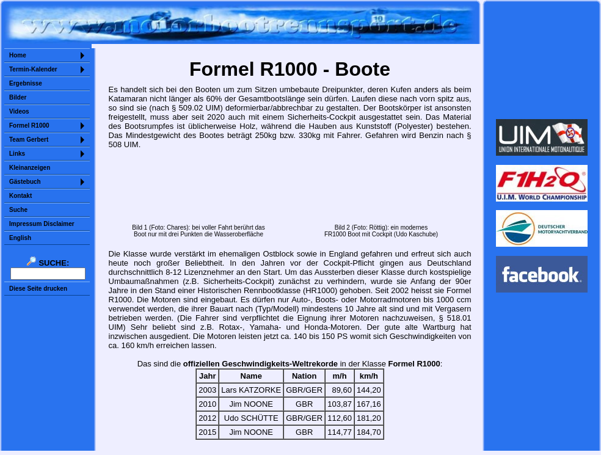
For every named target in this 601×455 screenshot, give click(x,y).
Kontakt (20, 195)
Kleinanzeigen (29, 167)
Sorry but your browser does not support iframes (542, 60)
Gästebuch (25, 181)
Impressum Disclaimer (42, 223)
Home (17, 55)
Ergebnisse (25, 83)
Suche (18, 209)
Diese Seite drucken (38, 288)
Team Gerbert (28, 139)
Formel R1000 (29, 125)
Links (17, 153)
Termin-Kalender (33, 69)
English (20, 238)
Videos (19, 111)
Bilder (17, 97)
